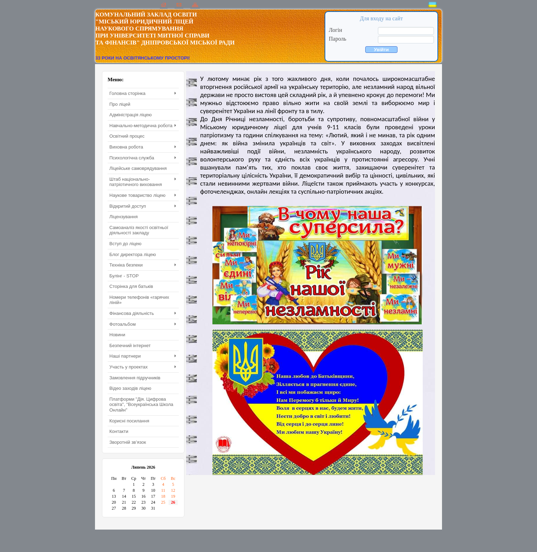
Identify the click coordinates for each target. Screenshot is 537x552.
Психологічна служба (142, 157)
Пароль (337, 39)
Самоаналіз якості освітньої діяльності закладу (138, 230)
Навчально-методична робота (142, 125)
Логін (335, 30)
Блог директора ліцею (132, 254)
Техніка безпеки (142, 265)
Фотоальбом (142, 324)
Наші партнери (142, 356)
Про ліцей (119, 104)
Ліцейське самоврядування (138, 168)
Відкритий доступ (142, 206)
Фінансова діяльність (142, 313)
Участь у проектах (142, 367)
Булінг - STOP (124, 275)
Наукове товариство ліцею (142, 195)
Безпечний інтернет (130, 345)
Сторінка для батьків (131, 286)
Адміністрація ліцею (130, 114)
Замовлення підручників (134, 377)
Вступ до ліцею (125, 243)
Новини (117, 334)
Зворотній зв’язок (127, 442)
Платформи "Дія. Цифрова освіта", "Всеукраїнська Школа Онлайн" (141, 404)
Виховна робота (142, 147)
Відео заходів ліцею (130, 388)
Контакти (118, 431)
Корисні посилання (129, 420)
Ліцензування (123, 216)
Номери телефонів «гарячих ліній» (139, 300)
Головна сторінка (142, 93)
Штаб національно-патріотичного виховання (142, 182)
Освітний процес (126, 136)
